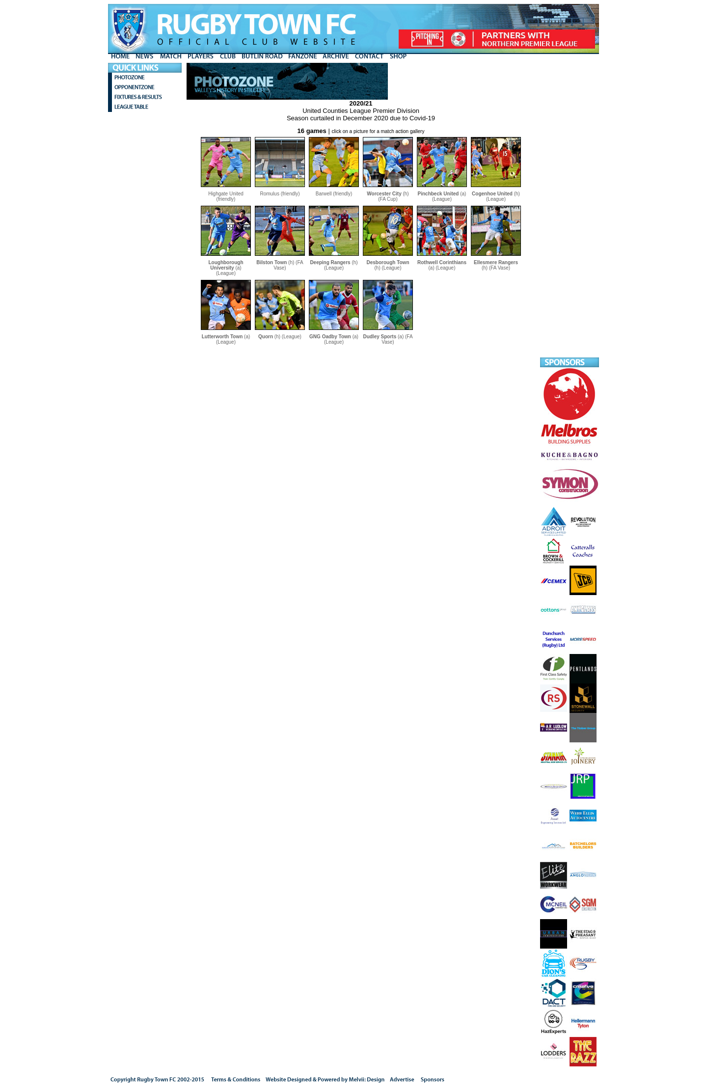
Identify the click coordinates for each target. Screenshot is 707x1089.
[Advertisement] (569, 210)
